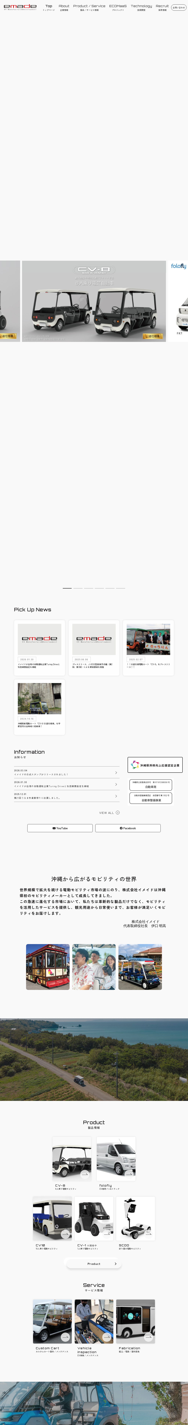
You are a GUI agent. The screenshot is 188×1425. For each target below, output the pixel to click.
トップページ (48, 7)
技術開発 (141, 7)
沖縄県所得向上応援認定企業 (159, 765)
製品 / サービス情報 (89, 7)
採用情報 (162, 7)
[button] (67, 588)
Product (94, 1263)
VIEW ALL (106, 812)
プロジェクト (118, 7)
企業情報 (64, 7)
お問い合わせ (179, 7)
